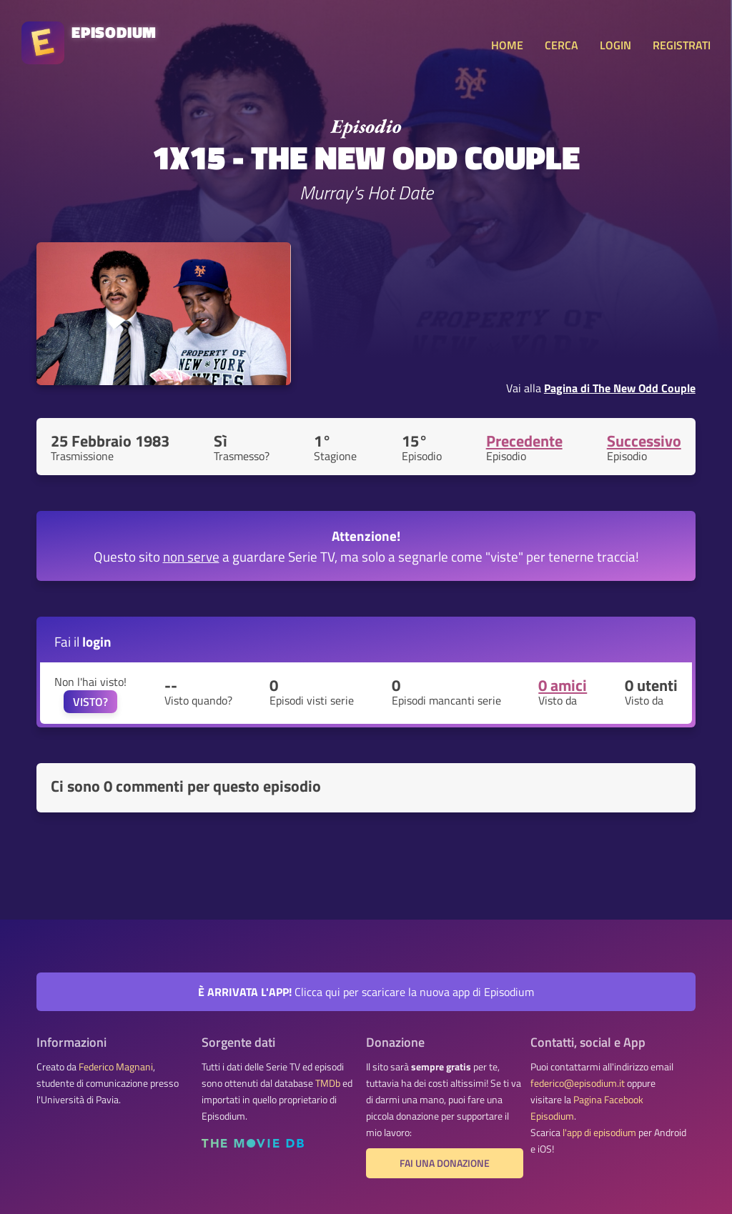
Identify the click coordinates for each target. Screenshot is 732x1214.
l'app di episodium (599, 1132)
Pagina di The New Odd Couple (620, 388)
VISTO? (90, 701)
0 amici (562, 685)
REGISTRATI (682, 45)
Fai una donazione (445, 1163)
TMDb (327, 1083)
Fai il (83, 641)
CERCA (561, 45)
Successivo (644, 441)
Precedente (524, 441)
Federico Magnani (116, 1067)
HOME (507, 45)
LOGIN (615, 45)
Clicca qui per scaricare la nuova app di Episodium (366, 991)
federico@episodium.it (577, 1083)
